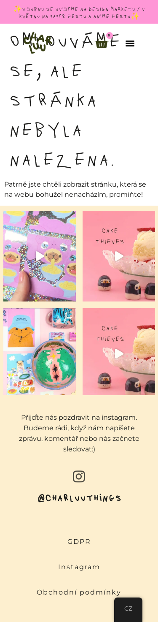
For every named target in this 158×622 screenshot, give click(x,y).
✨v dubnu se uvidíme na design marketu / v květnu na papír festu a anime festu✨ (79, 12)
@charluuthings (79, 497)
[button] (130, 42)
